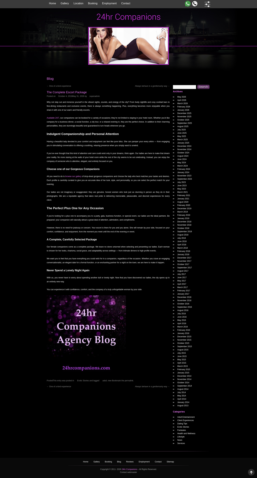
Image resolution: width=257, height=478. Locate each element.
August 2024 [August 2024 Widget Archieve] (182, 156)
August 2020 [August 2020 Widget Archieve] (182, 202)
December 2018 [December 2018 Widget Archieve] (184, 222)
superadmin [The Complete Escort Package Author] (94, 96)
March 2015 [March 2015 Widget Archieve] (182, 366)
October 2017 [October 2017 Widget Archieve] (183, 264)
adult (104, 380)
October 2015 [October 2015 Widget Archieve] (183, 343)
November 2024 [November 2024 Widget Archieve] (184, 149)
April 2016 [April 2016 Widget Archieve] (181, 323)
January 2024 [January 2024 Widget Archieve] (183, 172)
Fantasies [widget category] (181, 430)
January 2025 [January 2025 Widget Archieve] (183, 143)
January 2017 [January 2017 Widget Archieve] (183, 294)
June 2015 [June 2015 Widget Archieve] (182, 356)
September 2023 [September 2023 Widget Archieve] (184, 179)
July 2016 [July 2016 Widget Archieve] (181, 313)
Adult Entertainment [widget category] (186, 417)
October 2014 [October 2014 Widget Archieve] (183, 382)
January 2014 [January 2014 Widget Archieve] (183, 402)
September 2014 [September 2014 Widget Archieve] (184, 386)
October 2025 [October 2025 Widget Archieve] (183, 120)
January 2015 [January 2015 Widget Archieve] (183, 373)
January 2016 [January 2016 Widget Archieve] (183, 333)
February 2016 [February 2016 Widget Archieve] (183, 330)
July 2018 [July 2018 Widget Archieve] (181, 238)
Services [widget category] (181, 443)
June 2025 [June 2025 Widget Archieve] (182, 133)
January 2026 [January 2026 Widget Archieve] (183, 110)
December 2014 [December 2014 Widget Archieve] (184, 376)
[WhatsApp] (187, 4)
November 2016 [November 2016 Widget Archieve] (184, 300)
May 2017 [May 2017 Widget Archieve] (181, 281)
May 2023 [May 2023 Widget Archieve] (181, 189)
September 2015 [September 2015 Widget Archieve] (184, 346)
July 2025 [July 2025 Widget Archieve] (181, 130)
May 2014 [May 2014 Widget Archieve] (181, 396)
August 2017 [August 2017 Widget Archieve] (182, 271)
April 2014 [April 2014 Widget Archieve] (181, 399)
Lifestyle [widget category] (181, 437)
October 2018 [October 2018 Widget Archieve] (183, 228)
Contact (125, 3)
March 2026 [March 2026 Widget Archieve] (182, 103)
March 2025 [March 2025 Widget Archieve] (182, 139)
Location (78, 3)
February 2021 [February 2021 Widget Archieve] (183, 195)
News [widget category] (179, 440)
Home (52, 3)
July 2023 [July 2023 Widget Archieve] (181, 182)
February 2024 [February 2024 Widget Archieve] (183, 169)
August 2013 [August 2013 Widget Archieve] (182, 405)
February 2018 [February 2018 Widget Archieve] (183, 251)
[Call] (194, 4)
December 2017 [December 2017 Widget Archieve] (184, 258)
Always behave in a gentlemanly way (152, 86)
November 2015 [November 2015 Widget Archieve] (184, 340)
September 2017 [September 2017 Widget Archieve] (184, 268)
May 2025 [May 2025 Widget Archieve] (181, 136)
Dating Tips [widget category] (182, 423)
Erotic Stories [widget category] (183, 427)
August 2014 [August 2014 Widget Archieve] (182, 389)
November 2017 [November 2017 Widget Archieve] (184, 261)
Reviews (130, 462)
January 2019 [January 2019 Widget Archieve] (183, 218)
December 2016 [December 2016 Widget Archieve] (184, 297)
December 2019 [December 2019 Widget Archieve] (184, 208)
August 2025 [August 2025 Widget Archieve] (182, 126)
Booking (93, 3)
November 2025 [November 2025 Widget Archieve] (184, 116)
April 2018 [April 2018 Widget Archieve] (181, 245)
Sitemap (170, 462)
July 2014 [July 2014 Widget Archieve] (181, 392)
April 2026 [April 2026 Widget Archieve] (181, 100)
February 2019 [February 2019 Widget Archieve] (183, 215)
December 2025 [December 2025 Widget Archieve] (184, 113)
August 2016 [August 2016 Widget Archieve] (182, 310)
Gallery (65, 3)
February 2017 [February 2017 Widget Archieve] (183, 290)
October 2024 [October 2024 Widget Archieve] (183, 153)
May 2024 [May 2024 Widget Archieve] (181, 162)
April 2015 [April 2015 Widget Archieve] (181, 363)
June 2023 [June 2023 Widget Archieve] (182, 185)
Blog (119, 462)
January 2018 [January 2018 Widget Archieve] (183, 254)
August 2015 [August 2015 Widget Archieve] (182, 350)
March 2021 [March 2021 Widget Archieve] (182, 192)
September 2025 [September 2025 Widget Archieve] (184, 123)
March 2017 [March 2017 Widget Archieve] (182, 287)
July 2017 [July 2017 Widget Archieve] (181, 274)
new (109, 380)
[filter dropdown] (206, 4)
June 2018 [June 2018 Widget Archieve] (182, 241)
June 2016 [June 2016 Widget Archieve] (182, 317)
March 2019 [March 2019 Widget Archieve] (182, 212)
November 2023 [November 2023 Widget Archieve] (184, 176)
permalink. (129, 380)
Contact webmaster (128, 472)
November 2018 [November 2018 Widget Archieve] (184, 225)
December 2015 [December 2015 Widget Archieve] (184, 336)
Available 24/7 (53, 118)
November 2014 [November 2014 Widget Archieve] (184, 379)
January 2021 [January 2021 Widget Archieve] (183, 199)
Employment (109, 3)
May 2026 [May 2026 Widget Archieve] (181, 97)
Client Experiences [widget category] (185, 420)
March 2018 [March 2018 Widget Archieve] (182, 248)
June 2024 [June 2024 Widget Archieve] (182, 159)
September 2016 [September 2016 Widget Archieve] (184, 307)
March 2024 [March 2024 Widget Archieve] (182, 166)
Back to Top (251, 472)
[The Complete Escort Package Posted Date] (71, 96)
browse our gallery (73, 176)
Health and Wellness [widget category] (186, 433)
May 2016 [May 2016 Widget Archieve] (181, 320)
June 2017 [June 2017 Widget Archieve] (182, 277)
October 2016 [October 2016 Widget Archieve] (183, 304)
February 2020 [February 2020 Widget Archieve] (183, 205)
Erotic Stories (83, 380)
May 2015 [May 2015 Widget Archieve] (181, 359)
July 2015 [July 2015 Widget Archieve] (181, 353)
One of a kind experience (59, 86)
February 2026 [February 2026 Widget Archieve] (183, 107)
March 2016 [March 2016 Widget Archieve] (182, 327)
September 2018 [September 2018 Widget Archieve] (184, 231)
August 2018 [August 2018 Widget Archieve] (182, 235)
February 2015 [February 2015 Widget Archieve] (183, 369)
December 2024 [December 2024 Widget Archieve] (184, 146)
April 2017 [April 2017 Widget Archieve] (181, 284)
